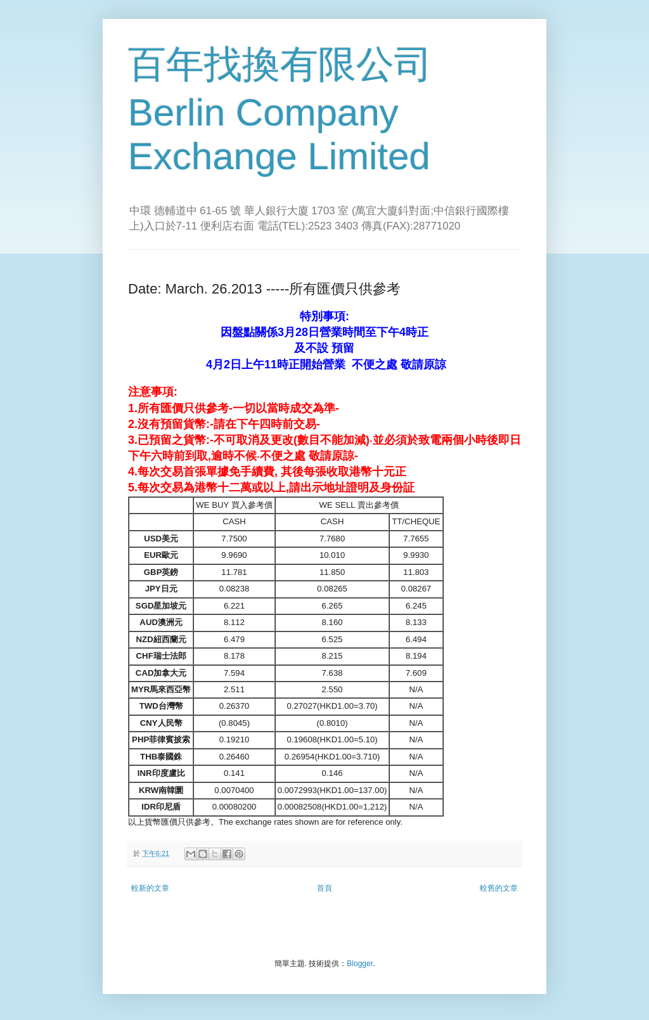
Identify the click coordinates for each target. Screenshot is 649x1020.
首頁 (324, 888)
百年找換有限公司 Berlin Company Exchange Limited (280, 110)
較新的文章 (150, 888)
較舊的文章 (499, 888)
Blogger (360, 963)
